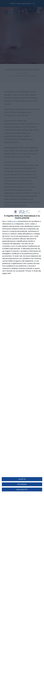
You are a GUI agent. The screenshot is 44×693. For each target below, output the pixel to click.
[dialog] (22, 450)
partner (14, 221)
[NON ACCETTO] (40, 212)
